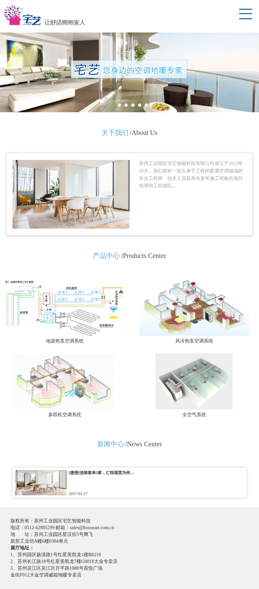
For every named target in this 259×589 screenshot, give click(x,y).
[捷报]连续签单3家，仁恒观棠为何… (101, 472)
